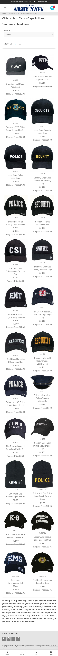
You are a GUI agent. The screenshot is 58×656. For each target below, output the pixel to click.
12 (11, 44)
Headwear (13, 14)
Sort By (8, 31)
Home (4, 14)
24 (16, 44)
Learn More (42, 1)
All (20, 44)
